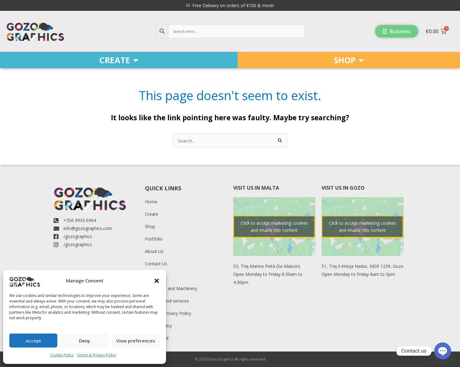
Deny (84, 341)
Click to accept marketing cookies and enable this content (274, 226)
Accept (33, 341)
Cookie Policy (62, 355)
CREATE (118, 60)
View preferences (135, 341)
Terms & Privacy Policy (96, 355)
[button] (157, 281)
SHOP (349, 60)
